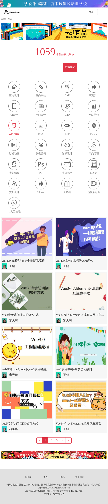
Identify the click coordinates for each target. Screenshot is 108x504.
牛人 (45, 477)
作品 (62, 477)
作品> (10, 19)
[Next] (69, 440)
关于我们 (79, 477)
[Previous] (39, 440)
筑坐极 (28, 477)
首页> (4, 19)
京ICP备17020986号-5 (54, 494)
